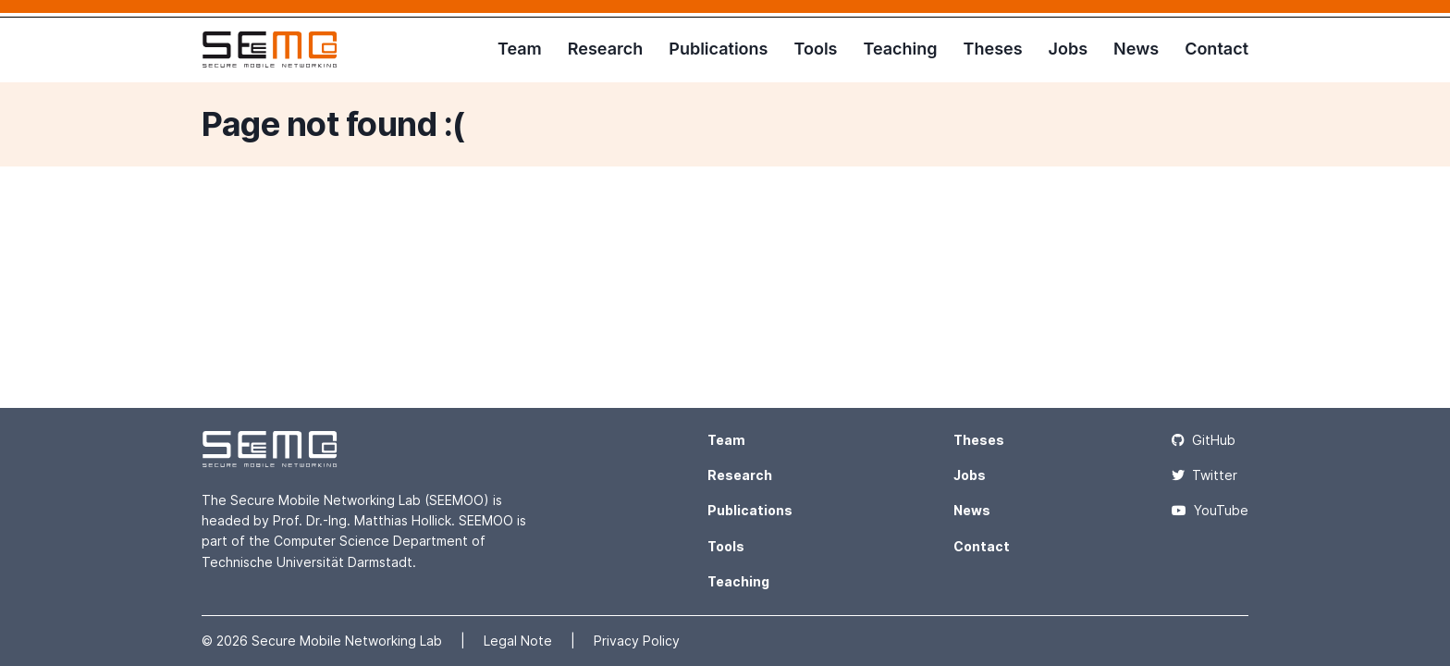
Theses (993, 48)
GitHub (1203, 440)
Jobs (1068, 48)
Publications (718, 48)
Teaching (900, 48)
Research (605, 48)
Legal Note (520, 640)
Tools (815, 48)
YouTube (1210, 510)
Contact (1216, 48)
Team (520, 48)
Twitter (1204, 475)
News (1136, 48)
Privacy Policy (637, 640)
